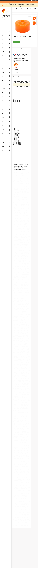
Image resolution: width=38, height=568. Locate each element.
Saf (2, 80)
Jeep (2, 56)
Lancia (2, 59)
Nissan (2, 68)
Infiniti (2, 52)
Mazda (2, 64)
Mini (2, 126)
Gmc (2, 138)
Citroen (2, 39)
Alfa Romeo (3, 27)
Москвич (3, 105)
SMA (2, 149)
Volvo (2, 96)
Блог (35, 10)
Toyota (2, 92)
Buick (2, 137)
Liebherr (3, 122)
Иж (2, 101)
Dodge (2, 43)
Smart (2, 85)
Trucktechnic (3, 93)
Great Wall (3, 48)
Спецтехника (3, 134)
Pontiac (3, 145)
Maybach (3, 142)
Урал (2, 109)
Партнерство (30, 10)
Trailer (2, 113)
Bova (2, 31)
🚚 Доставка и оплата (33, 8)
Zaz (2, 97)
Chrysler (3, 38)
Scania (2, 81)
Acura (2, 26)
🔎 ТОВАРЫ (2, 24)
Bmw (2, 30)
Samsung (3, 146)
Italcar (2, 121)
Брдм (2, 130)
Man (2, 63)
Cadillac (3, 34)
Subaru (2, 89)
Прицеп (3, 133)
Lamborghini (3, 141)
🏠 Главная (16, 8)
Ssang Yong (3, 88)
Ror (2, 76)
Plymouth (3, 71)
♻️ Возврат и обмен (24, 10)
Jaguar (2, 55)
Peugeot (3, 72)
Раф (2, 150)
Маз (2, 104)
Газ (2, 100)
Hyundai (3, 51)
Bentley (3, 117)
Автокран (3, 129)
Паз (2, 108)
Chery (2, 35)
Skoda (2, 84)
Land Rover (3, 60)
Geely (2, 47)
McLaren (3, 125)
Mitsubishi (3, 67)
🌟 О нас (27, 8)
